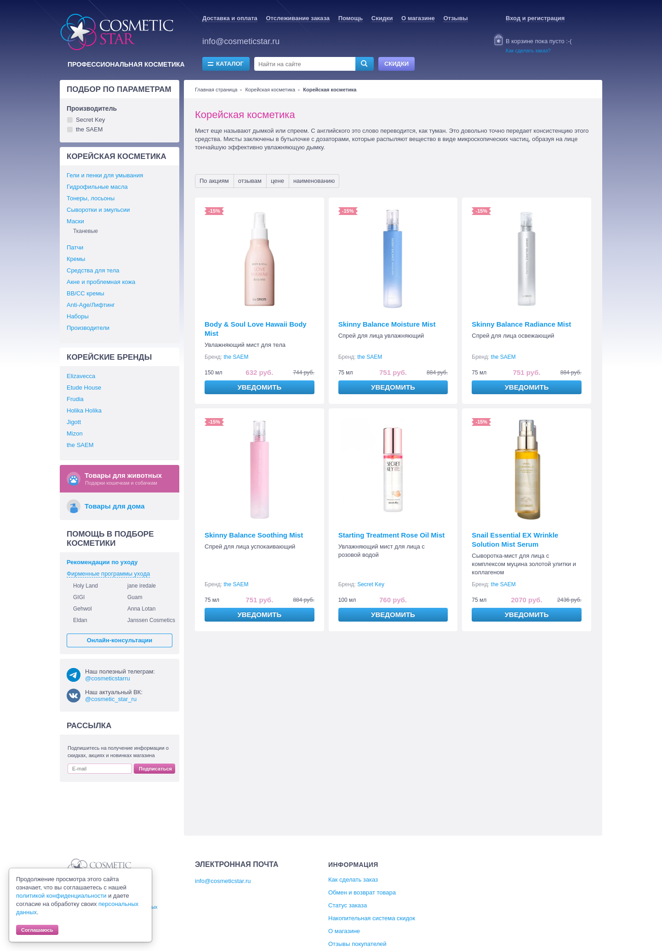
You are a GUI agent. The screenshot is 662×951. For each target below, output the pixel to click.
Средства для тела (93, 270)
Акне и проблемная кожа (101, 281)
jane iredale (141, 586)
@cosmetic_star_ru (111, 699)
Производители (88, 327)
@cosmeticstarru (107, 678)
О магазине (418, 18)
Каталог (230, 63)
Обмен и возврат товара (362, 892)
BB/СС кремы (85, 293)
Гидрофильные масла (97, 186)
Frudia (75, 399)
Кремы (76, 258)
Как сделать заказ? (528, 50)
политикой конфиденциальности (61, 895)
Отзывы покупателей (357, 943)
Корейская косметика (270, 89)
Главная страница (216, 89)
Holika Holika (84, 410)
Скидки (382, 18)
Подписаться (155, 768)
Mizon (75, 433)
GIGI (79, 597)
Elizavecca (81, 376)
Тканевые (85, 231)
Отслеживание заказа (298, 18)
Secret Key (370, 584)
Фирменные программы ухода (108, 573)
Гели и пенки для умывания (105, 175)
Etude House (84, 387)
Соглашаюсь (37, 930)
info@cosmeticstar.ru (241, 41)
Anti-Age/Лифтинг (91, 304)
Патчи (75, 247)
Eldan (80, 620)
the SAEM (236, 357)
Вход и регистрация (535, 18)
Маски (75, 221)
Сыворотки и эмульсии (98, 209)
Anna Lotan (141, 609)
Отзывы (455, 18)
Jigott (74, 422)
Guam (135, 597)
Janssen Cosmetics (151, 620)
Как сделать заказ (353, 879)
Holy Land (85, 586)
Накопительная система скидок (371, 918)
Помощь (350, 18)
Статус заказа (347, 905)
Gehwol (82, 609)
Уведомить (259, 387)
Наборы (78, 316)
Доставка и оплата (229, 18)
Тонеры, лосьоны (90, 198)
